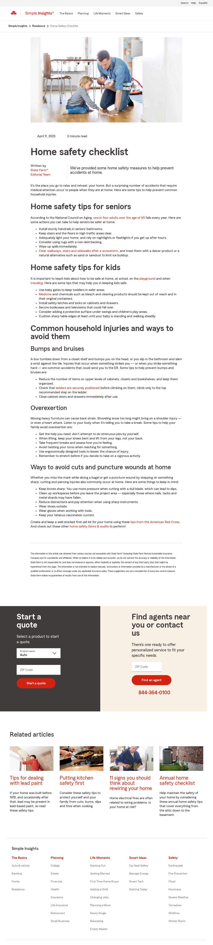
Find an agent (151, 680)
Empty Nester (98, 929)
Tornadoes (174, 905)
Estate (55, 873)
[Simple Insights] (39, 15)
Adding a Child (99, 889)
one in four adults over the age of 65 (119, 217)
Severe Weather (178, 897)
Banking (17, 873)
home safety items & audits (89, 526)
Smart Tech (136, 881)
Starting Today (138, 889)
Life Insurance (59, 905)
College (55, 865)
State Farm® (41, 172)
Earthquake (175, 865)
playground (147, 278)
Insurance (57, 897)
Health (55, 889)
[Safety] (139, 13)
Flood (171, 881)
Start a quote (36, 683)
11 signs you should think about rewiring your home (131, 783)
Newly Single (98, 913)
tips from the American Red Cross (154, 522)
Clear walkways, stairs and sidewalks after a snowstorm (78, 251)
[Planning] (83, 13)
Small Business (60, 921)
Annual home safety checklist (177, 780)
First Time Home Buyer (104, 881)
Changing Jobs (99, 897)
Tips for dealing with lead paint (26, 780)
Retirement (58, 913)
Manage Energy (139, 873)
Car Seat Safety (138, 865)
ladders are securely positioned (78, 388)
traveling (37, 283)
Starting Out (97, 865)
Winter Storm (177, 921)
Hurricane (174, 889)
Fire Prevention (177, 873)
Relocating (96, 921)
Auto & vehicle (21, 865)
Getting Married (100, 873)
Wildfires (174, 913)
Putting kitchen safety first (76, 780)
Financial (56, 881)
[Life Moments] (102, 13)
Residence (18, 889)
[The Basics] (66, 13)
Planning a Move (100, 905)
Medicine (45, 294)
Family (16, 881)
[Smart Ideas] (123, 13)
